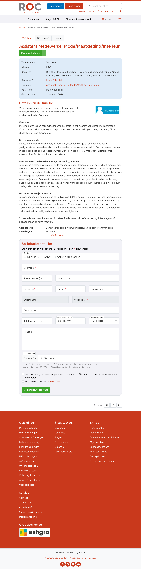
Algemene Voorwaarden (56, 558)
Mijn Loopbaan (97, 442)
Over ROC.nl (25, 502)
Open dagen (96, 432)
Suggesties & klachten (30, 512)
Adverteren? (25, 507)
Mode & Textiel (54, 80)
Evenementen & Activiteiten (105, 437)
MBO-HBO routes (28, 470)
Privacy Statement (77, 558)
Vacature (27, 38)
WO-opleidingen (27, 461)
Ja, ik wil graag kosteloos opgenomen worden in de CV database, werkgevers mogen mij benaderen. (71, 376)
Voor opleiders (26, 484)
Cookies (92, 558)
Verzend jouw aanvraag (36, 389)
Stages (58, 437)
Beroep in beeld (98, 456)
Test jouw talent (98, 451)
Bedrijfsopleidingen (29, 446)
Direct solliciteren (30, 53)
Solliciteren (43, 38)
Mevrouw (46, 256)
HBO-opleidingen (28, 432)
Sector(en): (27, 80)
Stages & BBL (52, 19)
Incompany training (29, 451)
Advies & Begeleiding (30, 480)
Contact (23, 497)
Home (22, 27)
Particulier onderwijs (29, 442)
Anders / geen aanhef (68, 256)
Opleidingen (55, 6)
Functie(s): (27, 85)
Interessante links (28, 516)
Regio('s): (26, 72)
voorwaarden (54, 381)
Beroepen (60, 427)
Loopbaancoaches (99, 446)
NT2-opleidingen (28, 456)
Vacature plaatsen (87, 11)
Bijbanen (59, 446)
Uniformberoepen (28, 465)
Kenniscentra (97, 427)
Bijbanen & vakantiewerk (78, 19)
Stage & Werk (74, 6)
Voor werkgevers (63, 451)
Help (120, 11)
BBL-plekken (61, 442)
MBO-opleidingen (28, 427)
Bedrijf (58, 38)
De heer (31, 256)
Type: (28, 62)
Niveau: (25, 67)
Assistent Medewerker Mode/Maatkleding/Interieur (72, 85)
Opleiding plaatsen (106, 11)
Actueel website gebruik (103, 461)
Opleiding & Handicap (30, 475)
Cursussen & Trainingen (31, 437)
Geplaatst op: (28, 94)
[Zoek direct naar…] (104, 6)
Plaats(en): (27, 89)
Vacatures (33, 19)
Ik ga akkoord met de (43, 381)
